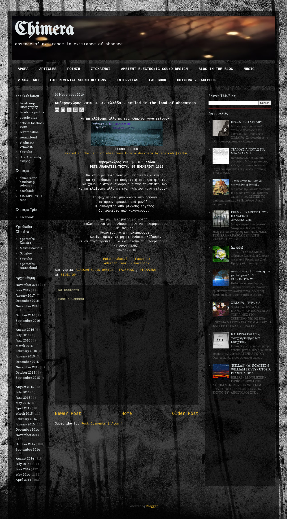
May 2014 (23, 474)
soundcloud (28, 137)
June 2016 (23, 340)
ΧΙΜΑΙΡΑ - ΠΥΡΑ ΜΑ (246, 302)
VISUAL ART (28, 80)
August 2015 (25, 387)
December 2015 (27, 362)
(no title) (237, 247)
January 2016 (25, 356)
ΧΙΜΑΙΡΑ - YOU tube (31, 198)
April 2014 (24, 480)
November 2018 (28, 285)
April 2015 (24, 408)
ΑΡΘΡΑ (23, 69)
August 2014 (25, 458)
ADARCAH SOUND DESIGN (95, 270)
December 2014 (27, 429)
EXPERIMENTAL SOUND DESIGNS (78, 80)
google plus (28, 117)
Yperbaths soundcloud (28, 265)
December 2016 (27, 300)
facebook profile (32, 112)
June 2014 (23, 469)
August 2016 (25, 329)
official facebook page (32, 125)
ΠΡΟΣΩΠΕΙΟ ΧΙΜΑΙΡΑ (247, 122)
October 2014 (26, 444)
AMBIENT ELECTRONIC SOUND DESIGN (154, 69)
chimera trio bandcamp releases (28, 181)
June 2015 (23, 397)
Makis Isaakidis (31, 248)
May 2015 (23, 403)
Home (126, 413)
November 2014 (28, 435)
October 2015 (26, 372)
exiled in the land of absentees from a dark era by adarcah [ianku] (127, 153)
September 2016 (28, 320)
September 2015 (28, 377)
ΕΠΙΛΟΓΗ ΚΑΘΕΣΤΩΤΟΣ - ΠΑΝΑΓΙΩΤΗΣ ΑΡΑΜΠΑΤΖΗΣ (249, 216)
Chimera (44, 30)
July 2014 (23, 464)
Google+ (26, 253)
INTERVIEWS (127, 80)
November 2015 (28, 367)
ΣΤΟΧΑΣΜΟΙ (100, 69)
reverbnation (29, 132)
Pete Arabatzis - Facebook (126, 259)
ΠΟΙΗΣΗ (73, 69)
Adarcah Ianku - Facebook (126, 263)
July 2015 (23, 392)
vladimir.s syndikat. (27, 144)
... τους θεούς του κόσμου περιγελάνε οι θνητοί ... (246, 182)
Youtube (26, 151)
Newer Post (68, 413)
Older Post (185, 413)
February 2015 (27, 419)
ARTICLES (48, 69)
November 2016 (28, 306)
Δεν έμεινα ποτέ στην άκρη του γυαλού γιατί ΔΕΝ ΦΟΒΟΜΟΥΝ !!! (250, 275)
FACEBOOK (157, 80)
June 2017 (23, 290)
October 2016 (26, 315)
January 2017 (25, 295)
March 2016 (24, 346)
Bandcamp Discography (29, 105)
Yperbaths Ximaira (27, 240)
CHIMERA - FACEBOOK (196, 80)
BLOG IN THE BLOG (216, 69)
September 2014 (28, 449)
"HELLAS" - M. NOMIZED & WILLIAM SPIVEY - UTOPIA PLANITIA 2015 (251, 369)
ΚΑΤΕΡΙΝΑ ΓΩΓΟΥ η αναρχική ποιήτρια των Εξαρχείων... (245, 338)
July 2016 (23, 335)
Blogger (152, 506)
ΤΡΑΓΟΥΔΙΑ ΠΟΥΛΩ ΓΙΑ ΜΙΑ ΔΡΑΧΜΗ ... (248, 151)
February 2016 (27, 351)
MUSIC (249, 69)
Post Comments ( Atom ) (102, 423)
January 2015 (25, 424)
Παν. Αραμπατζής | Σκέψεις (32, 159)
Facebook (27, 191)
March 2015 (24, 413)
